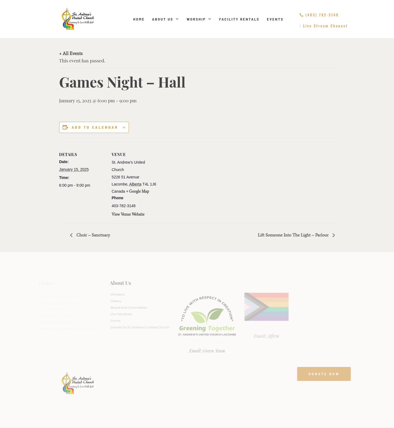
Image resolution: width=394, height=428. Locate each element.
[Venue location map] (193, 180)
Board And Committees (129, 307)
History (116, 301)
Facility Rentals (239, 19)
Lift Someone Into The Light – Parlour (294, 235)
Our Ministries (121, 314)
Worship (199, 19)
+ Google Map (137, 191)
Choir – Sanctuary (92, 235)
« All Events (71, 53)
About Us (165, 19)
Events (275, 19)
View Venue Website (128, 214)
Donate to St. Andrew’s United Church (140, 327)
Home (139, 19)
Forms (115, 321)
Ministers (117, 294)
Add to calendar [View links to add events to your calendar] (95, 127)
